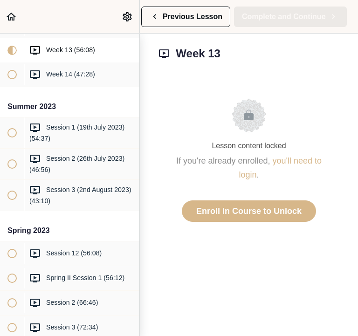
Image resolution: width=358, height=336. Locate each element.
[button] (11, 16)
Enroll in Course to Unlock (249, 211)
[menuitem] (127, 16)
